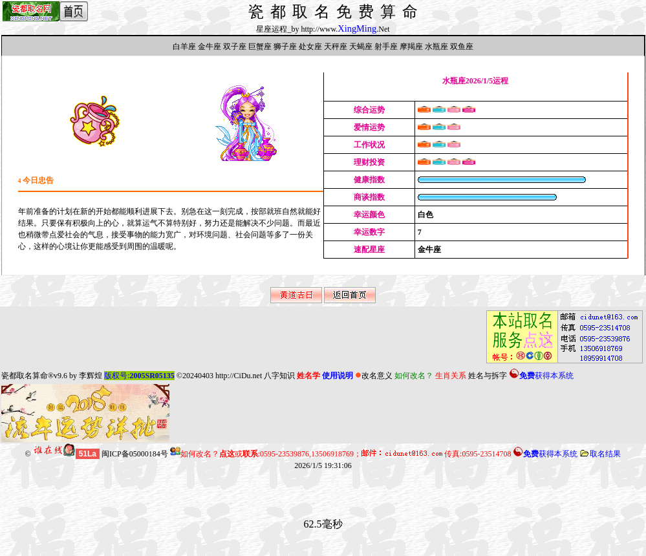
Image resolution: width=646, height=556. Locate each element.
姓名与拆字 (487, 375)
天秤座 (335, 46)
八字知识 (279, 375)
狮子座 (285, 46)
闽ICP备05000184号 (135, 453)
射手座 (386, 46)
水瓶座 (436, 46)
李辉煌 (90, 375)
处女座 (310, 46)
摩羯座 (411, 46)
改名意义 (374, 375)
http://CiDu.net (238, 375)
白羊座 (184, 46)
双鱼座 (461, 46)
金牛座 (209, 46)
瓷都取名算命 (24, 375)
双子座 (234, 46)
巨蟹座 (260, 46)
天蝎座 (360, 46)
